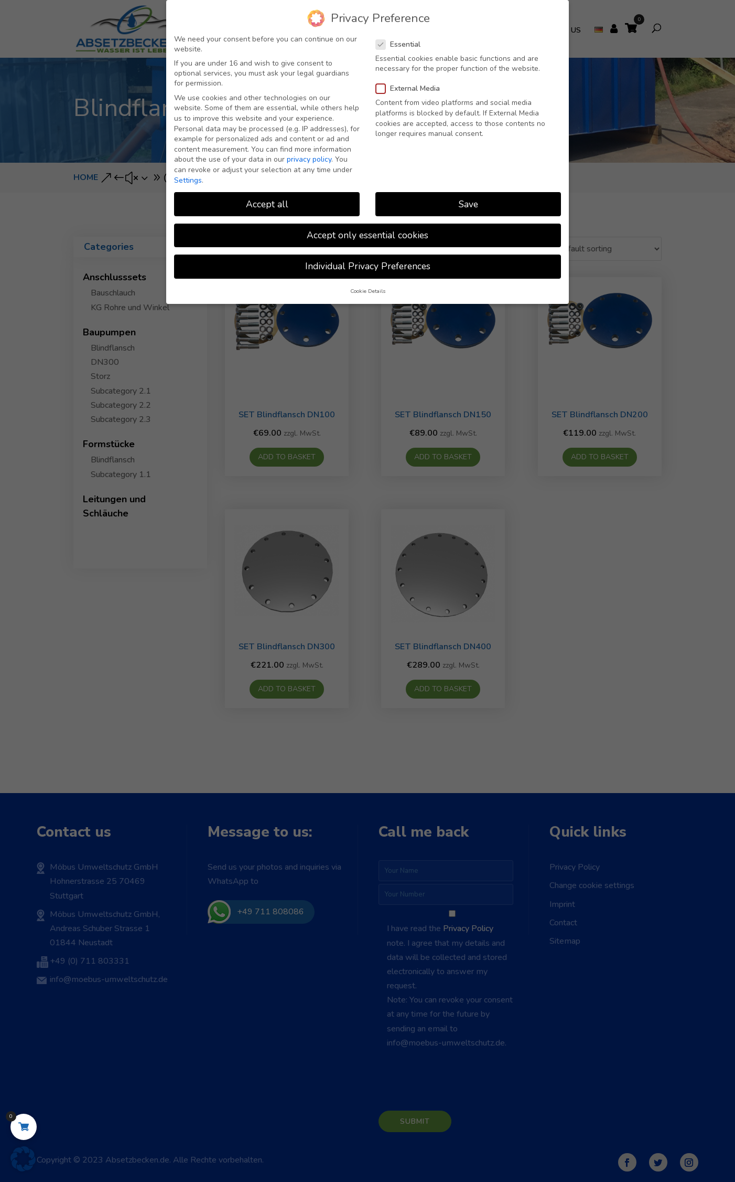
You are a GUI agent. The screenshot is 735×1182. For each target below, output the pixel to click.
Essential (402, 44)
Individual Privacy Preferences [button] (367, 266)
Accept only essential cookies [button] (367, 235)
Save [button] (468, 204)
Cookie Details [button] (367, 291)
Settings (188, 180)
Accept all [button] (267, 204)
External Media (412, 88)
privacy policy (309, 159)
